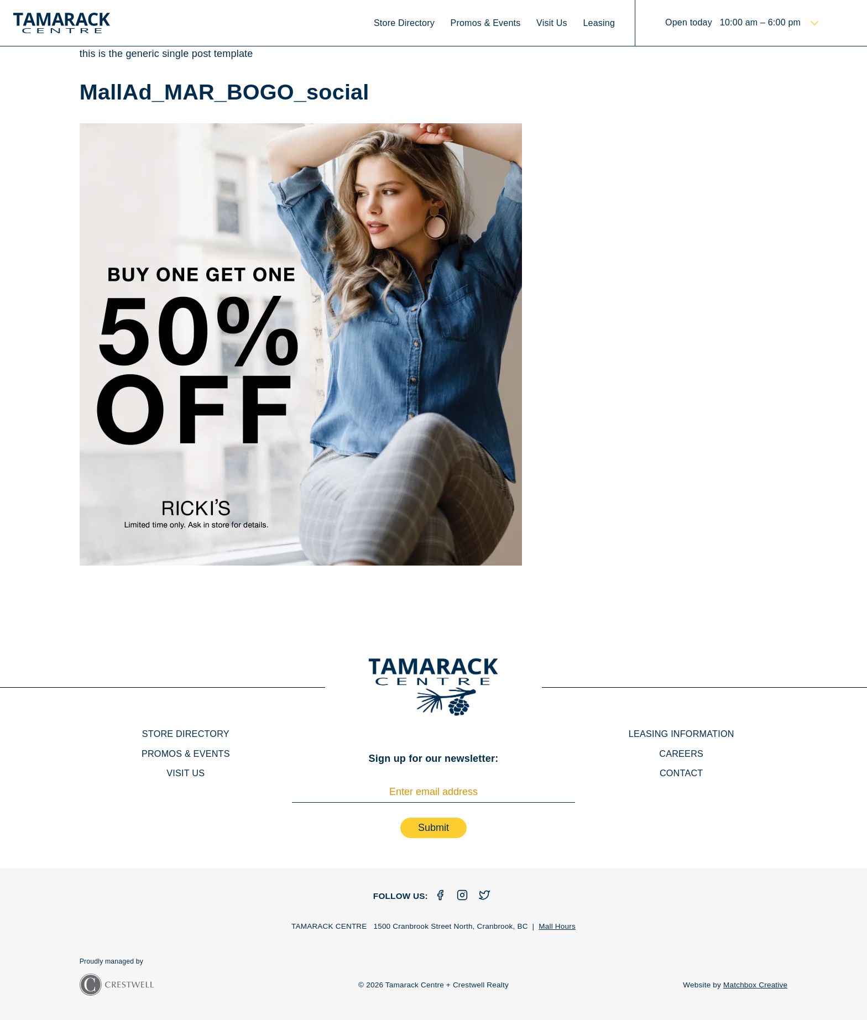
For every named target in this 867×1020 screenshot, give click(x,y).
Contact (681, 773)
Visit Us (551, 23)
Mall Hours (557, 926)
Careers (681, 754)
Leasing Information (681, 734)
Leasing (599, 23)
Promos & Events (486, 23)
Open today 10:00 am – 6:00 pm (734, 22)
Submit (433, 827)
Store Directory (404, 23)
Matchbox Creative (755, 985)
